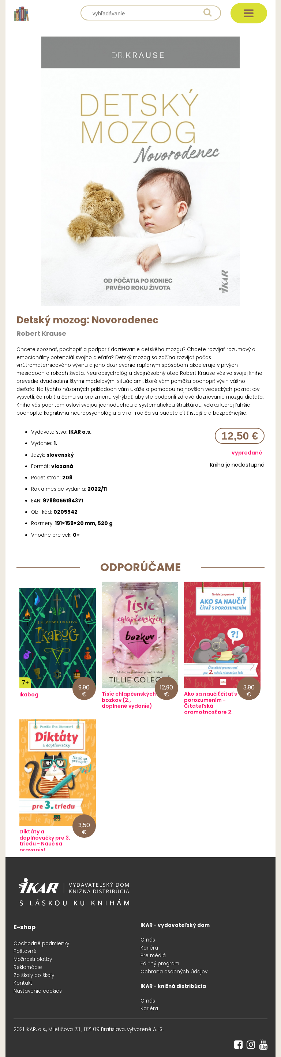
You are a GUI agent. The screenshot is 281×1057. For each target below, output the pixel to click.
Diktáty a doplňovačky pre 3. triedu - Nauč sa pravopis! (44, 841)
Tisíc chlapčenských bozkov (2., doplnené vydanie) (129, 700)
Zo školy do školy (34, 975)
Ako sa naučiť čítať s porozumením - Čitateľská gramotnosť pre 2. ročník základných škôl (210, 709)
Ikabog (28, 695)
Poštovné (25, 951)
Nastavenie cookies (38, 991)
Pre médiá (153, 955)
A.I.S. (158, 1029)
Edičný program (159, 963)
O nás (147, 939)
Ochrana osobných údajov (173, 971)
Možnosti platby (33, 959)
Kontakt (23, 983)
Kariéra (149, 947)
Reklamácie (28, 967)
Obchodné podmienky (41, 943)
